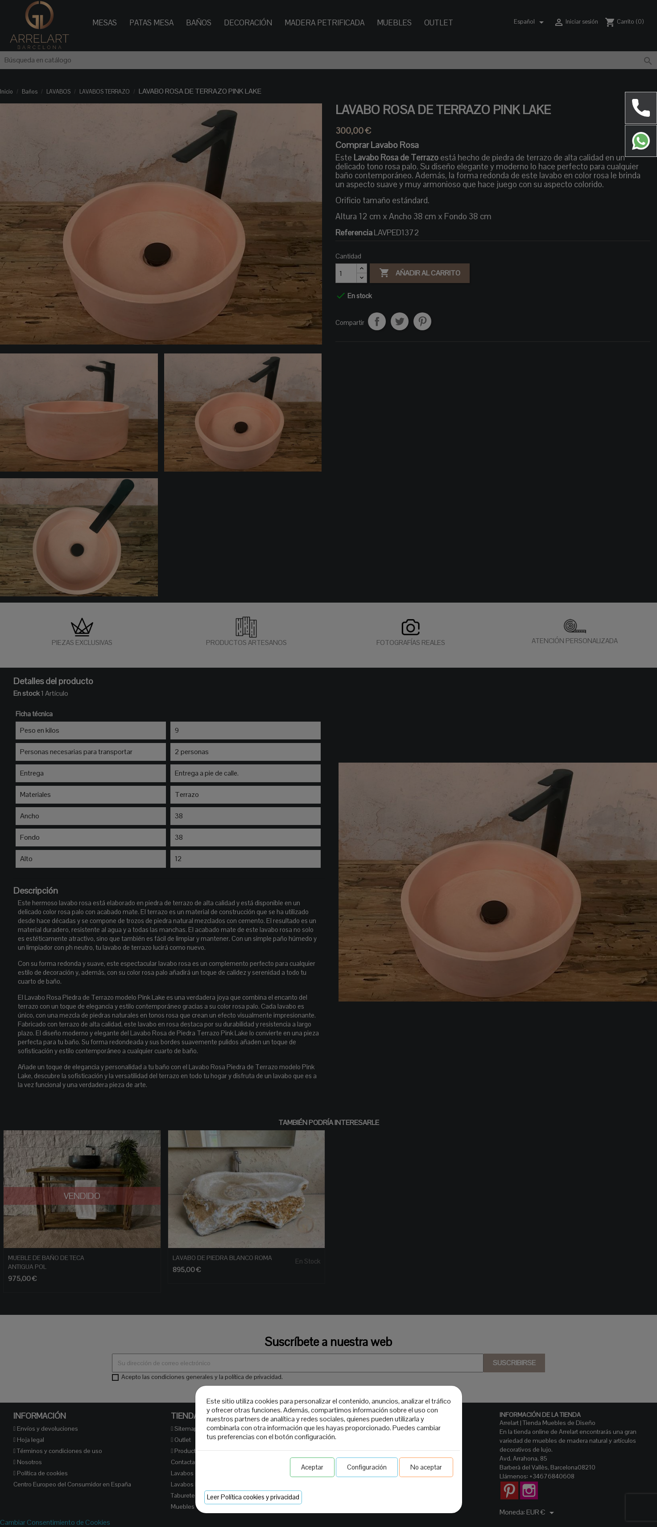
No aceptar (426, 1467)
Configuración (367, 1467)
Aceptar (312, 1467)
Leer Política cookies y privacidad (253, 1497)
